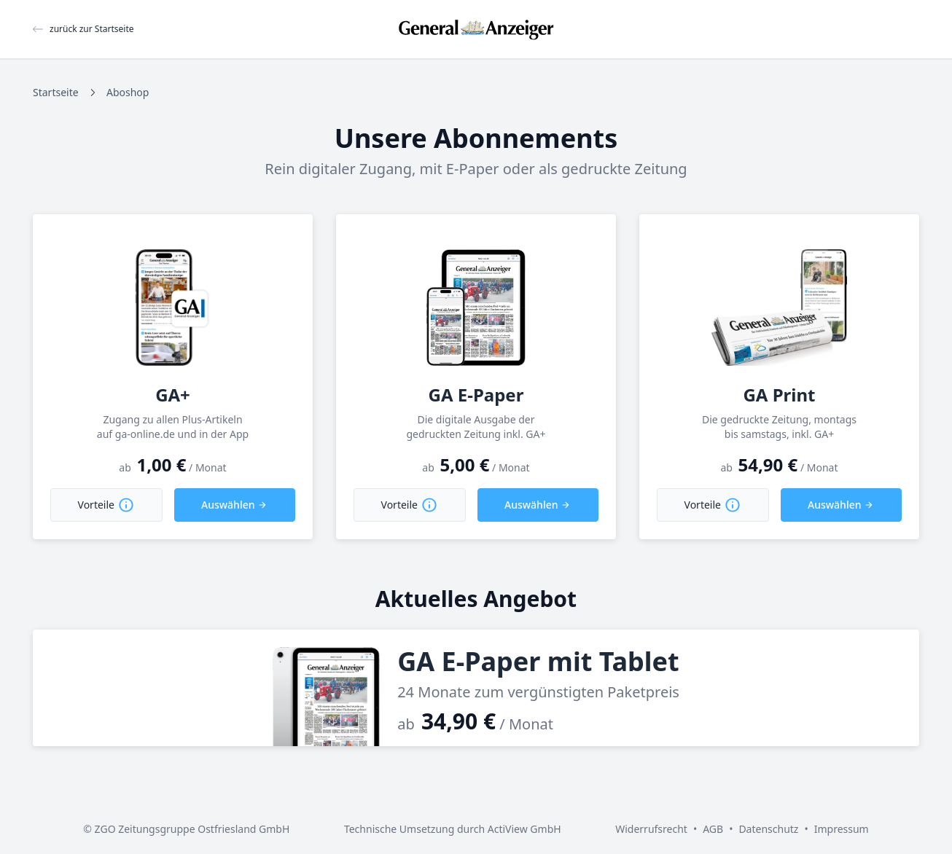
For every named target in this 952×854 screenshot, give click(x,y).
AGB (713, 829)
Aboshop (127, 92)
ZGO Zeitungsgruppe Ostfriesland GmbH (192, 829)
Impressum (841, 829)
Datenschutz (768, 829)
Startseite (56, 92)
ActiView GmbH (524, 829)
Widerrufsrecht (651, 829)
